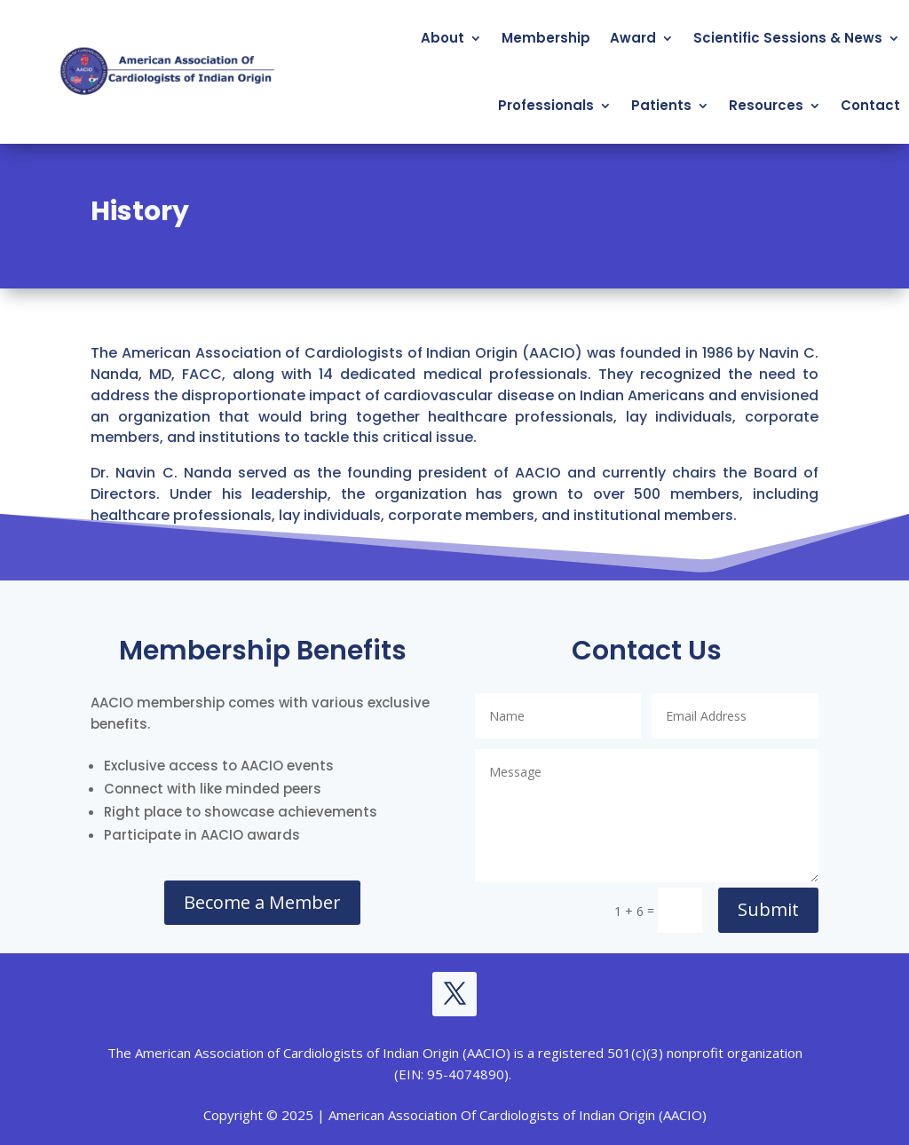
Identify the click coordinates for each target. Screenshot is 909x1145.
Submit (768, 909)
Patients (661, 105)
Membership (546, 37)
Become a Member (262, 902)
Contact (870, 105)
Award (633, 37)
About (442, 37)
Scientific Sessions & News (787, 37)
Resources (766, 105)
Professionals (546, 105)
